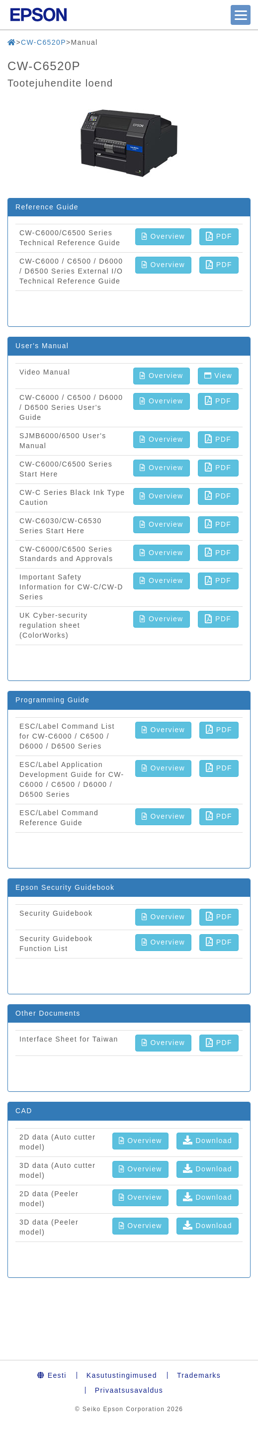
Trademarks (199, 1375)
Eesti (52, 1375)
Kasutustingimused (121, 1375)
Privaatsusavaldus (129, 1390)
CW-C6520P (43, 42)
